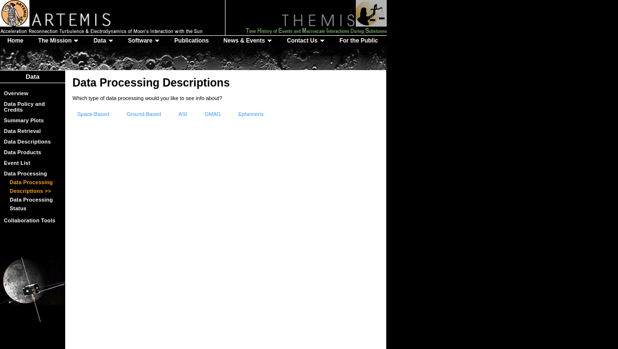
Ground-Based (143, 114)
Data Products (22, 152)
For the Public (358, 40)
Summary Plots (24, 120)
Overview (16, 93)
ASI (183, 114)
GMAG (213, 114)
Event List (17, 163)
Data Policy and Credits (24, 107)
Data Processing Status (31, 204)
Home (15, 40)
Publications (191, 40)
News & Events (248, 40)
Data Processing (25, 173)
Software (144, 40)
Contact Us (305, 40)
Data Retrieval (22, 131)
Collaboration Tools (30, 220)
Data (103, 40)
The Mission (58, 40)
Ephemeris (251, 114)
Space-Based (93, 114)
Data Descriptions (27, 142)
